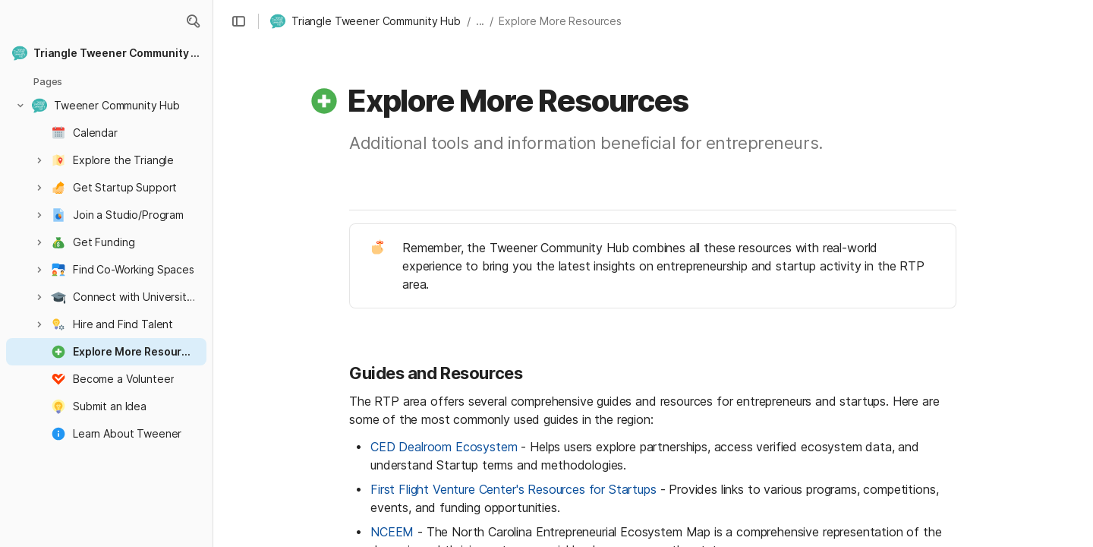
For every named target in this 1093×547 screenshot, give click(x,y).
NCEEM (392, 531)
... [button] (480, 20)
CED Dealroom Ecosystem (443, 446)
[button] (192, 21)
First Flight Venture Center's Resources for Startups (513, 489)
